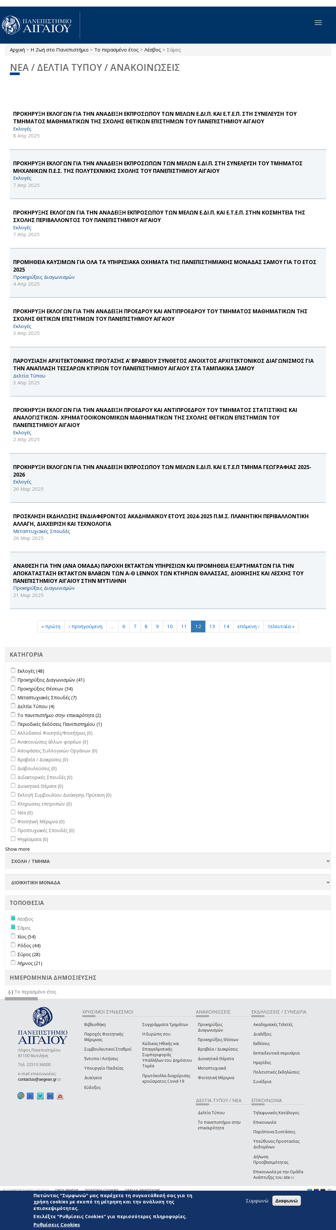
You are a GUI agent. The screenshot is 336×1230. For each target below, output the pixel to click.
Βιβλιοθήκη (95, 1024)
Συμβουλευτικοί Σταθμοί (108, 1049)
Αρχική (17, 49)
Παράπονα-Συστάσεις (274, 1132)
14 (226, 626)
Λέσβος (152, 49)
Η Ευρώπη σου (156, 1034)
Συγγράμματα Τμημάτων (165, 1024)
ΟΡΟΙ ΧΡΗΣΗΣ (67, 1190)
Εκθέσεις (261, 1043)
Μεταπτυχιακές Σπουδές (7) (47, 697)
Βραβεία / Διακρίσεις (218, 1049)
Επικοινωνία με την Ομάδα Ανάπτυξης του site (278, 1174)
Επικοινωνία (264, 1122)
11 (184, 626)
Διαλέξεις (262, 1034)
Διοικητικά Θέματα (216, 1058)
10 (170, 626)
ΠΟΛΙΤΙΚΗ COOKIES (101, 1190)
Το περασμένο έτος (116, 49)
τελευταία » (281, 626)
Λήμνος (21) (29, 963)
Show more (17, 849)
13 (212, 626)
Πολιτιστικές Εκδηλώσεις (276, 1072)
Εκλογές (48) (30, 671)
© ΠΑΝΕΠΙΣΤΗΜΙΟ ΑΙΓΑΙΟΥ (26, 1190)
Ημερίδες (262, 1062)
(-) (11, 992)
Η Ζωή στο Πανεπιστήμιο (60, 49)
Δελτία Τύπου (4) (35, 706)
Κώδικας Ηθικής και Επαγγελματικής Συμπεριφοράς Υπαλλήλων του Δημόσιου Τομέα (167, 1055)
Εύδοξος (92, 1087)
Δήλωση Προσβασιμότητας (270, 1159)
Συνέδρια (262, 1081)
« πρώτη (50, 626)
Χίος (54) (26, 936)
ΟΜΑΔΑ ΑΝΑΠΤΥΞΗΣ (142, 1190)
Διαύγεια (93, 1077)
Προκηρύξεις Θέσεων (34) (45, 689)
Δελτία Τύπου (211, 1113)
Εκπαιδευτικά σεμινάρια (276, 1053)
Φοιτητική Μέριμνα (216, 1077)
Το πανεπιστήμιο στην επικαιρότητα (219, 1125)
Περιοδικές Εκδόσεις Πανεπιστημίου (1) (59, 724)
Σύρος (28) (28, 954)
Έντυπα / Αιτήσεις (101, 1058)
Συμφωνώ (257, 1200)
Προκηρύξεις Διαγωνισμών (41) (51, 680)
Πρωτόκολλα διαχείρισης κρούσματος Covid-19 (166, 1078)
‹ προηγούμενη (85, 626)
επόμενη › (249, 626)
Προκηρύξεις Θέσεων (218, 1039)
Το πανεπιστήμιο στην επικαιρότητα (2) (59, 715)
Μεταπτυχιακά (212, 1068)
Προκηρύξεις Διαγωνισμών (210, 1027)
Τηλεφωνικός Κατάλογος (276, 1113)
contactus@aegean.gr (39, 1079)
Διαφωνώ (286, 1200)
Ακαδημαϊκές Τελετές (273, 1024)
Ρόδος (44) (29, 945)
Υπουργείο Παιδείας (103, 1068)
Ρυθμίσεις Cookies (56, 1224)
